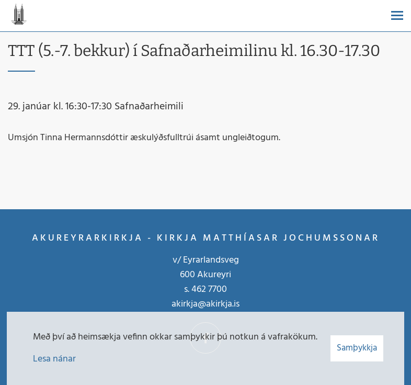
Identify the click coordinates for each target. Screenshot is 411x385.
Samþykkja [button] (357, 348)
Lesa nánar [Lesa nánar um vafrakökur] (54, 359)
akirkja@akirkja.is (205, 304)
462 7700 (209, 289)
